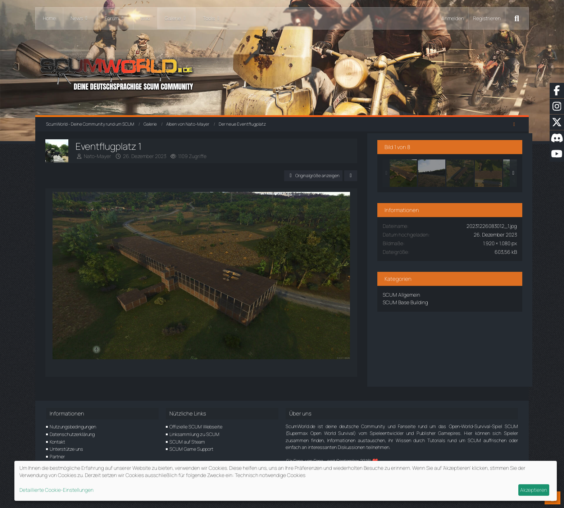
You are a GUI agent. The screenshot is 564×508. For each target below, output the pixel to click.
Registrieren (487, 18)
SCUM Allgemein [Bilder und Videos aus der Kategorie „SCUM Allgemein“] (427, 293)
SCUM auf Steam (187, 442)
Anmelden (452, 18)
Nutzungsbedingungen (73, 426)
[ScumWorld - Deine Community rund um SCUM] (281, 72)
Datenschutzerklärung (72, 434)
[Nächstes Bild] (362, 283)
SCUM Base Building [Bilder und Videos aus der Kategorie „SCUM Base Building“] (431, 300)
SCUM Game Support (191, 449)
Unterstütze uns (66, 449)
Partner (57, 456)
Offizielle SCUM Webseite (195, 426)
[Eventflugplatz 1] (428, 171)
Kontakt (57, 442)
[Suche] (516, 18)
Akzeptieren (533, 489)
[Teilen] (374, 175)
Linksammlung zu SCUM (194, 434)
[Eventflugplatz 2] (457, 171)
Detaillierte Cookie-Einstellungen (56, 489)
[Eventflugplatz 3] (485, 171)
